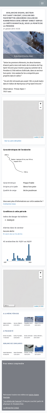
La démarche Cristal (11, 408)
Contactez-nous (9, 204)
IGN (42, 137)
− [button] (40, 108)
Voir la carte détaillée (12, 141)
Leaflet (36, 137)
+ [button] (40, 104)
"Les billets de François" (12, 401)
